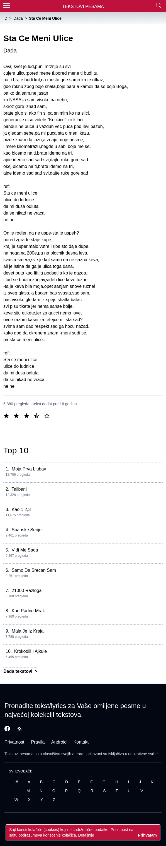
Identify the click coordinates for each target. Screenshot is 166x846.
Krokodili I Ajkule (30, 651)
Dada (10, 50)
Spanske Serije (27, 529)
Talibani (19, 489)
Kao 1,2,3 (21, 509)
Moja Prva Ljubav (29, 469)
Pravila (38, 742)
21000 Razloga (27, 590)
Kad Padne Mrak (28, 610)
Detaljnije (86, 835)
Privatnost (14, 742)
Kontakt (81, 742)
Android (59, 742)
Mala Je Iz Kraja (28, 631)
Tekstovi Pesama (83, 6)
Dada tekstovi (18, 671)
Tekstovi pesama (18, 754)
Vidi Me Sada (25, 550)
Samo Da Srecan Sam (34, 570)
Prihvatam (147, 835)
